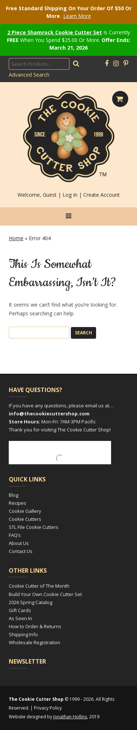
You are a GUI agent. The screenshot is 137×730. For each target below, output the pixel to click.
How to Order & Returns (35, 626)
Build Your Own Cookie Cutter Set (45, 594)
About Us (19, 543)
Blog (13, 495)
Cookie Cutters (25, 519)
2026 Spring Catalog (30, 602)
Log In (69, 194)
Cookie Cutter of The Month (39, 586)
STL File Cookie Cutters (33, 527)
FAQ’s (15, 535)
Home (16, 238)
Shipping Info (23, 634)
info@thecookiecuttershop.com (49, 413)
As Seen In (20, 618)
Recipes (17, 503)
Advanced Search (29, 74)
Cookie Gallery (25, 511)
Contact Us (21, 551)
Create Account (101, 194)
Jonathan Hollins (70, 717)
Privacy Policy (48, 708)
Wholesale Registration (34, 642)
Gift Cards (20, 610)
